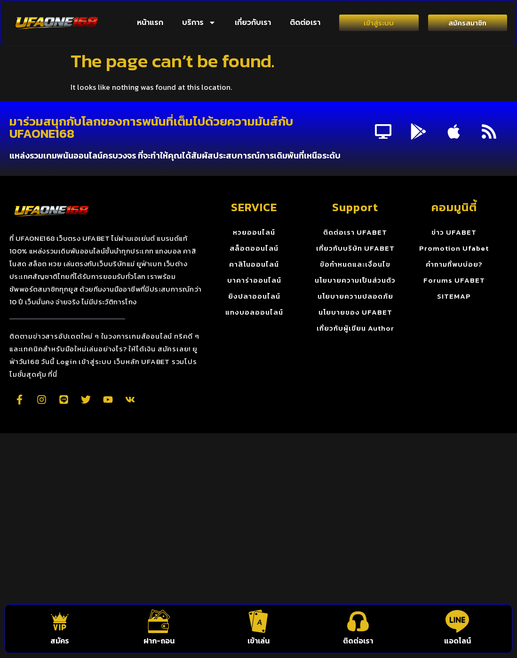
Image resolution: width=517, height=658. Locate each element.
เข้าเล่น (258, 640)
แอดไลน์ (457, 640)
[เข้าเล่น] (258, 621)
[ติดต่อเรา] (358, 621)
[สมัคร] (60, 621)
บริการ (199, 22)
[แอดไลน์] (457, 621)
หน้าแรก (150, 22)
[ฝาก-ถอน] (159, 621)
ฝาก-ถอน (159, 640)
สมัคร (59, 640)
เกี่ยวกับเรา (253, 22)
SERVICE (254, 207)
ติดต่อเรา (305, 22)
